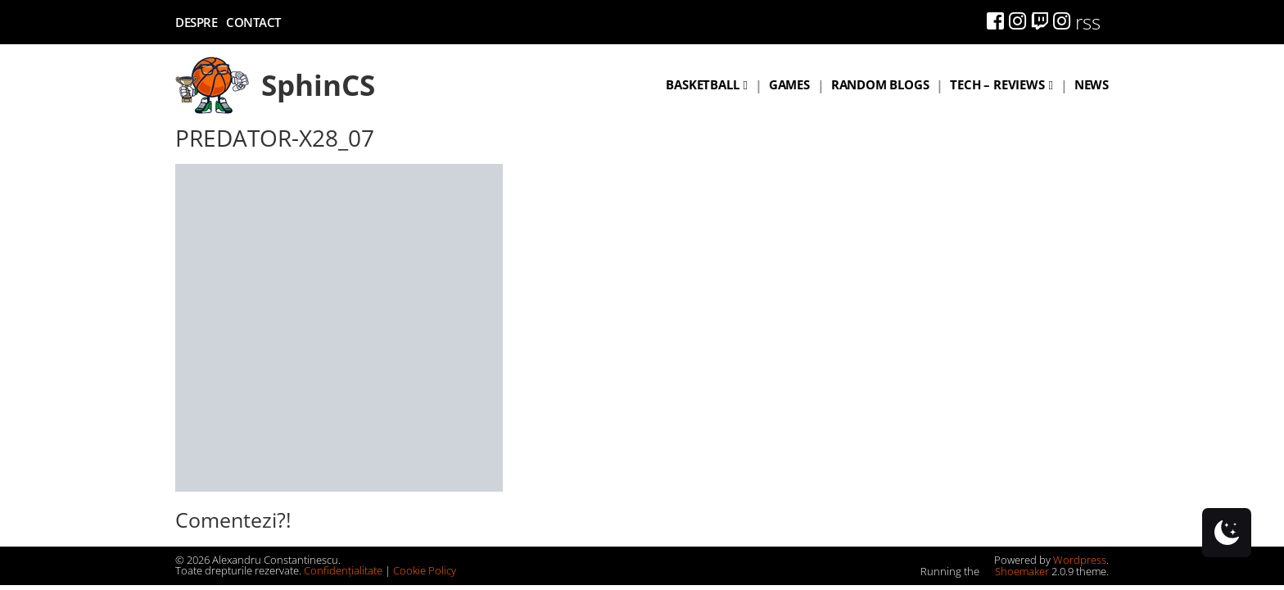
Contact (253, 22)
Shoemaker (1015, 571)
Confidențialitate (343, 570)
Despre (196, 22)
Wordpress (1079, 559)
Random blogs (880, 84)
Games (789, 84)
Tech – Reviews (997, 84)
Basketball (702, 84)
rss (1088, 21)
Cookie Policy (424, 570)
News (1091, 84)
